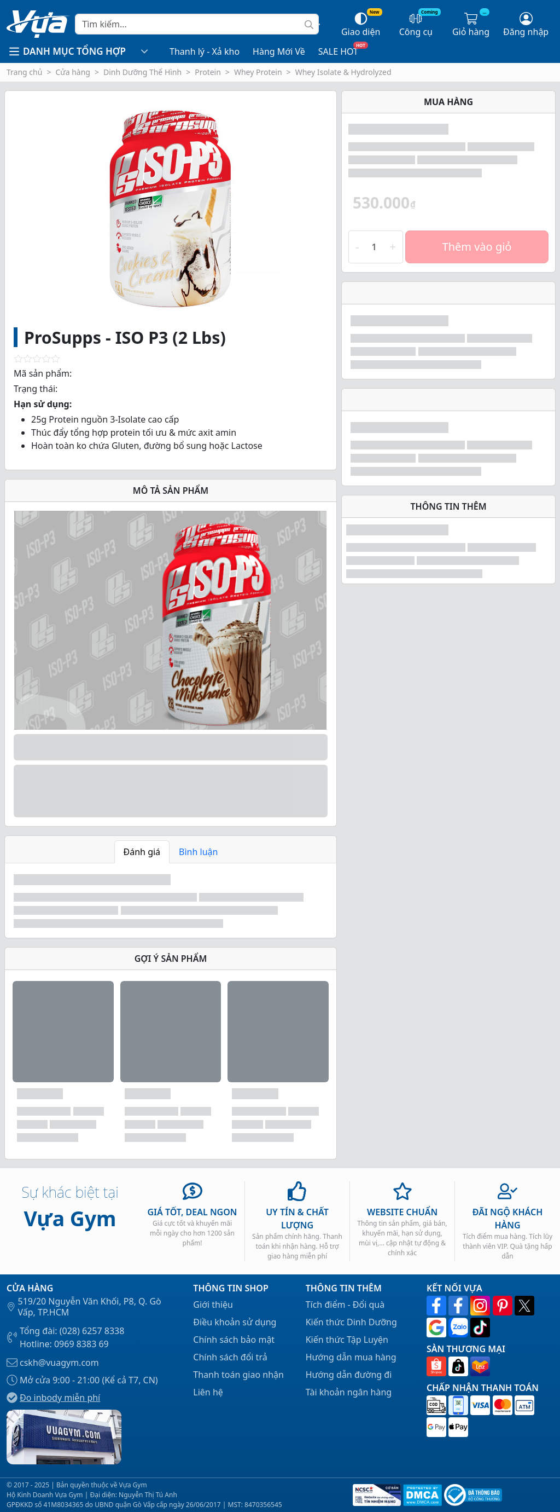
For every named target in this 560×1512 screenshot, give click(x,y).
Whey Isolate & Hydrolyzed (343, 72)
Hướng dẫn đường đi (349, 1375)
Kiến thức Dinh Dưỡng (351, 1322)
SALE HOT (338, 51)
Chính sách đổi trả (230, 1357)
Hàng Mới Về (279, 51)
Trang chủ (24, 72)
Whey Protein (258, 72)
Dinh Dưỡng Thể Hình (142, 72)
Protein (208, 72)
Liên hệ (208, 1392)
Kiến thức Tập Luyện (347, 1340)
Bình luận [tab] (198, 852)
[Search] (197, 24)
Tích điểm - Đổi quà (345, 1305)
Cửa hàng (72, 72)
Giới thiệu (213, 1305)
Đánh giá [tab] (142, 852)
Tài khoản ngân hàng (349, 1392)
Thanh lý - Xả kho (205, 51)
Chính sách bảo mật (234, 1340)
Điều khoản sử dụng (234, 1322)
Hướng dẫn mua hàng (351, 1357)
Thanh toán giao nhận (238, 1375)
